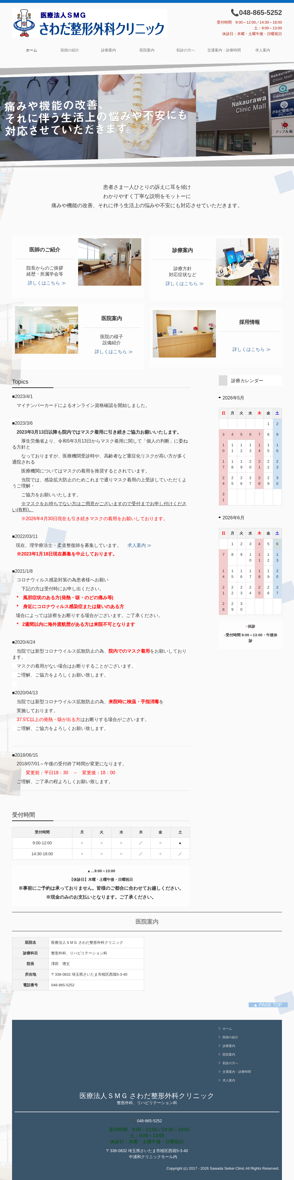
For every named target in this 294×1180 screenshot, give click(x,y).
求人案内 (262, 50)
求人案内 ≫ (137, 545)
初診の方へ (185, 50)
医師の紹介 (70, 50)
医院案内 (147, 50)
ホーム (31, 50)
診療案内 (108, 50)
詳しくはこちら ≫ (46, 282)
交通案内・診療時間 (224, 50)
